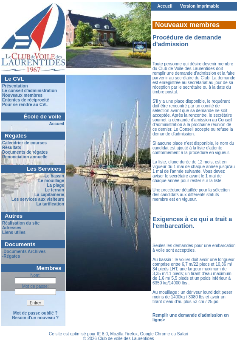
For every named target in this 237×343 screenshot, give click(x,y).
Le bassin (54, 176)
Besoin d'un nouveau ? (35, 317)
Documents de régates (25, 152)
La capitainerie (49, 194)
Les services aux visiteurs (37, 199)
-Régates (11, 256)
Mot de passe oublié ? (35, 313)
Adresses (11, 227)
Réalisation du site (21, 223)
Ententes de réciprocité (25, 100)
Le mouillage (51, 180)
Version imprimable (199, 6)
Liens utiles (13, 232)
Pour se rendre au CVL (25, 104)
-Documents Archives (23, 251)
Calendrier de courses (24, 143)
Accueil (56, 123)
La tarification (50, 204)
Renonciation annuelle (25, 157)
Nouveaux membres (22, 95)
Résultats (11, 147)
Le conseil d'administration (29, 90)
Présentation (15, 86)
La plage (55, 185)
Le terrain (54, 190)
